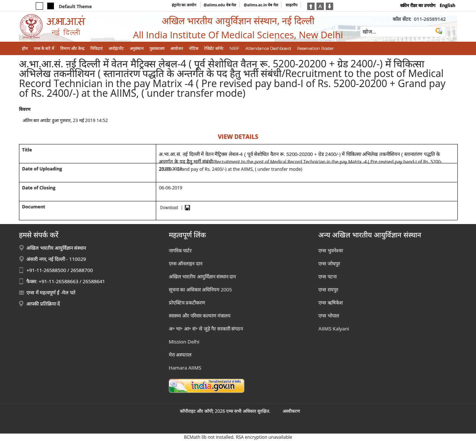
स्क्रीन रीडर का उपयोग (417, 5)
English (448, 5)
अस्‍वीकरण (291, 411)
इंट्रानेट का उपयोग (184, 4)
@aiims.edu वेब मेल (220, 4)
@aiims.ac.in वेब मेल (261, 4)
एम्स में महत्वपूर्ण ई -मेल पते (50, 292)
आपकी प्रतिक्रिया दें (43, 303)
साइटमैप (292, 4)
